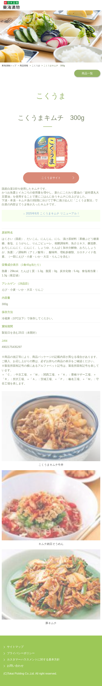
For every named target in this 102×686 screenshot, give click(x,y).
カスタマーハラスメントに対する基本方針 (33, 659)
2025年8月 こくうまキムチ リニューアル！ (52, 213)
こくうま (36, 65)
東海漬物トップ (9, 65)
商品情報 (24, 65)
